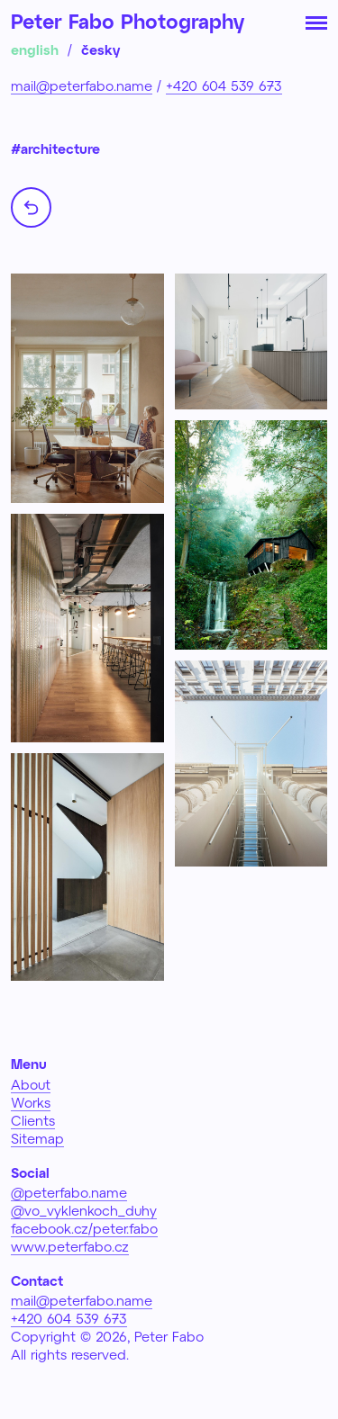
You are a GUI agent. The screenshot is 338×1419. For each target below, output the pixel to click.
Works (30, 1102)
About (30, 1084)
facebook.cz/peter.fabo (84, 1228)
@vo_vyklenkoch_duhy (84, 1210)
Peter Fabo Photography (127, 20)
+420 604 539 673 (224, 85)
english (35, 49)
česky (100, 49)
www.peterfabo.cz (70, 1246)
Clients (33, 1120)
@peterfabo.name (69, 1192)
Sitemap (37, 1138)
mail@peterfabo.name (81, 85)
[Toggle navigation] (316, 21)
